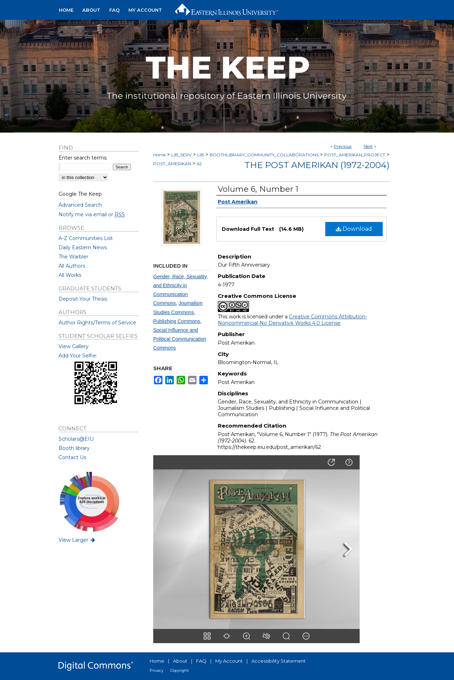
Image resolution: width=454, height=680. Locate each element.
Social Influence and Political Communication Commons (179, 339)
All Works (70, 275)
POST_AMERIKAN (172, 163)
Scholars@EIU (76, 439)
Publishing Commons (176, 321)
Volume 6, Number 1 (258, 189)
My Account (229, 661)
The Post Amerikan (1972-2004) (316, 165)
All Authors (72, 266)
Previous (342, 146)
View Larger (77, 540)
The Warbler (73, 256)
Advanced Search (80, 205)
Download (354, 228)
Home (159, 154)
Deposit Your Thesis (83, 299)
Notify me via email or (92, 214)
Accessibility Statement (278, 661)
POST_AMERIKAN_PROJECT (354, 154)
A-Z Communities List (86, 238)
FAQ (201, 661)
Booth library (74, 448)
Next (368, 146)
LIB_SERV (181, 154)
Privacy (157, 670)
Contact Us (72, 457)
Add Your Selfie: (78, 355)
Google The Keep (80, 194)
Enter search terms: (83, 158)
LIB (200, 154)
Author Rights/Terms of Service (97, 322)
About (180, 661)
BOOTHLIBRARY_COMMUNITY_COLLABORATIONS (264, 154)
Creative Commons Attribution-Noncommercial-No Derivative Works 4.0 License (292, 319)
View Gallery (74, 346)
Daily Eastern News (83, 247)
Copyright (179, 670)
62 (199, 163)
